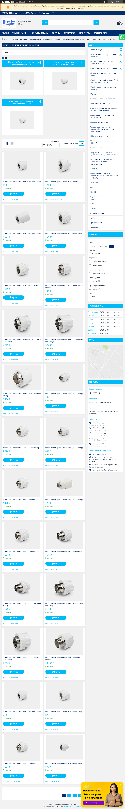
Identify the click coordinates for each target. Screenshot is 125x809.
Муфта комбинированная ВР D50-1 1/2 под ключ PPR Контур (64, 340)
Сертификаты (84, 33)
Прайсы (93, 218)
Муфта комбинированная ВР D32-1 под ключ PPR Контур (64, 286)
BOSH (93, 192)
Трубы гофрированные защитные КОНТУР (104, 88)
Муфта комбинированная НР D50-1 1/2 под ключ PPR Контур (22, 658)
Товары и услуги (19, 33)
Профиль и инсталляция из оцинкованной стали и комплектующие (101, 161)
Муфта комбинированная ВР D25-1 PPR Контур (63, 181)
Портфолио (94, 227)
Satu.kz (73, 804)
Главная (5, 33)
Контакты (56, 33)
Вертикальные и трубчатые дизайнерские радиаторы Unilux (103, 153)
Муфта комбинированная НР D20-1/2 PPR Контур (64, 393)
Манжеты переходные (100, 136)
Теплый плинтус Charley (100, 148)
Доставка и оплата (40, 33)
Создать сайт (20, 2)
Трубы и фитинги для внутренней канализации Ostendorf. (104, 109)
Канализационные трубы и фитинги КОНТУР (104, 55)
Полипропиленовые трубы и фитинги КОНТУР (37, 39)
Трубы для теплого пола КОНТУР (104, 68)
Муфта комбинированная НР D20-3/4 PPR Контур (22, 763)
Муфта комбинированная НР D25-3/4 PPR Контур (22, 499)
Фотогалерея (69, 33)
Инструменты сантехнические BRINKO (102, 142)
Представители (100, 33)
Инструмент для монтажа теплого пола (104, 74)
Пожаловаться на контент (72, 807)
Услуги (93, 94)
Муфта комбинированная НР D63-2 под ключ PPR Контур (64, 658)
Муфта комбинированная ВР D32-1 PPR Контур (21, 285)
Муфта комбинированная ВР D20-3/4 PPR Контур (64, 763)
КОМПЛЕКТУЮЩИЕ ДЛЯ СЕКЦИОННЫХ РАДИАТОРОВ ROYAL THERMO (105, 175)
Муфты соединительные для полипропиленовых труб (21, 102)
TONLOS (94, 169)
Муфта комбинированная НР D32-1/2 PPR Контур (64, 499)
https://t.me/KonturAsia (108, 470)
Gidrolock (94, 183)
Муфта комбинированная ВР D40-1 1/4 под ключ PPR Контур (22, 340)
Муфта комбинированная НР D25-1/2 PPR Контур (64, 447)
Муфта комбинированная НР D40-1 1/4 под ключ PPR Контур (64, 604)
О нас (92, 204)
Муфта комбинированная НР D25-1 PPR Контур (21, 447)
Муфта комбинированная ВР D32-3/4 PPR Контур (64, 233)
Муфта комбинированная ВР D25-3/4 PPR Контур (64, 711)
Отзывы (93, 208)
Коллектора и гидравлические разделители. (102, 116)
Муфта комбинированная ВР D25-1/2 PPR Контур (22, 711)
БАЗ (92, 187)
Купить (15, 194)
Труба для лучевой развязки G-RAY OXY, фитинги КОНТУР (104, 81)
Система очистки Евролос (101, 103)
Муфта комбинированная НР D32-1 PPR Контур (63, 551)
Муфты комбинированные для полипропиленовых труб (21, 63)
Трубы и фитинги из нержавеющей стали (104, 198)
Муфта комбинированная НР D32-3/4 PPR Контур (22, 551)
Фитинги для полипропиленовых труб (70, 39)
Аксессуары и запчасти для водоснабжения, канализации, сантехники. (102, 129)
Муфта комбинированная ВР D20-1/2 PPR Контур (22, 181)
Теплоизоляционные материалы (103, 99)
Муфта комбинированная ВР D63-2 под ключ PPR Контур (22, 394)
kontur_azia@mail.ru (99, 454)
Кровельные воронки (99, 122)
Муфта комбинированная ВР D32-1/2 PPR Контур (22, 233)
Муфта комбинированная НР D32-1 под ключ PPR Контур (22, 604)
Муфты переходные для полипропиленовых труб (63, 63)
